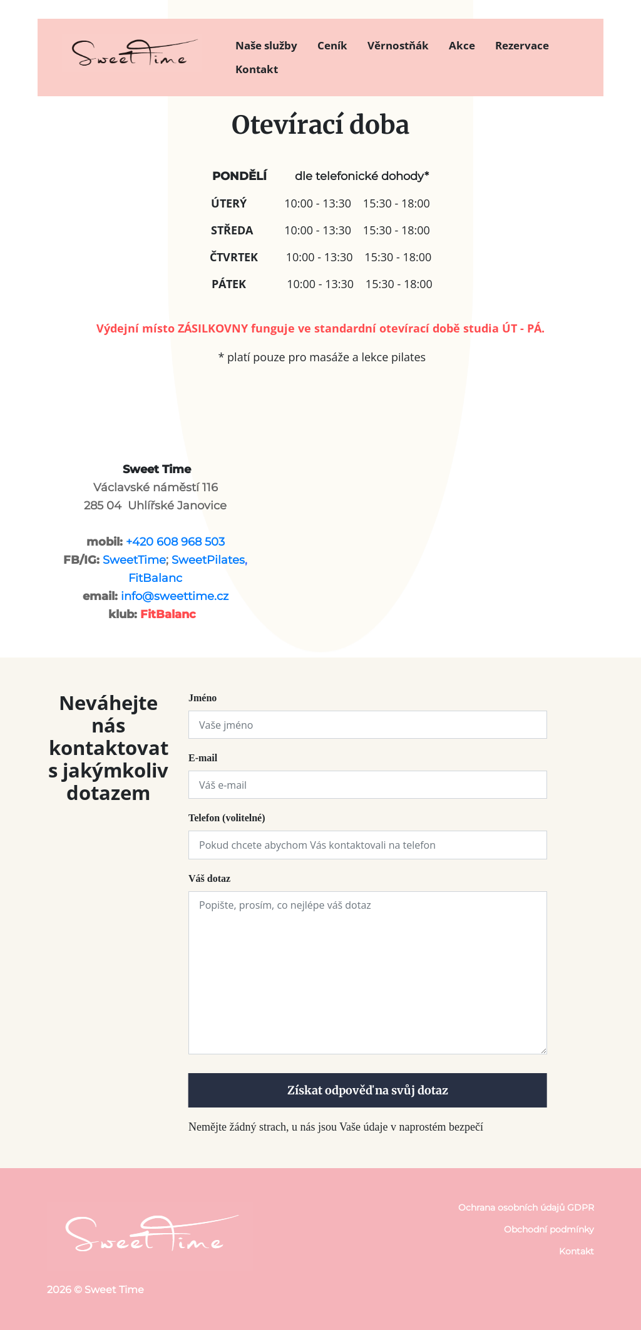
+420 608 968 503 (175, 542)
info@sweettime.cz (174, 596)
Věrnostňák (398, 45)
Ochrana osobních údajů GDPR (526, 1207)
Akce (462, 45)
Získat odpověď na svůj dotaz (367, 1090)
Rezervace (522, 45)
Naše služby (266, 45)
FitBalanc (155, 578)
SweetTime (134, 560)
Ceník (332, 45)
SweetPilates (208, 560)
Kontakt (256, 69)
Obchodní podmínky (549, 1229)
